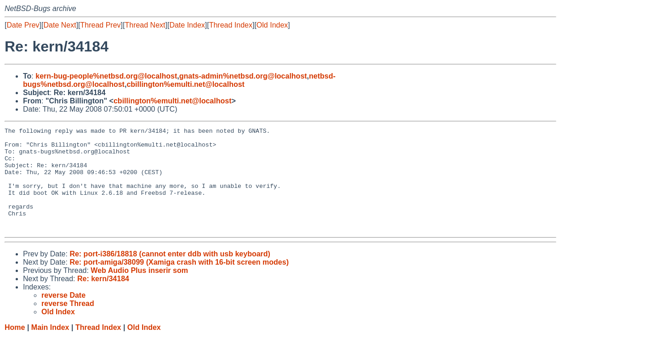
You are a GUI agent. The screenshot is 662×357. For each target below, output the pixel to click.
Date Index (187, 25)
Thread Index (230, 25)
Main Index (50, 348)
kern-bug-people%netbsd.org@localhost (106, 76)
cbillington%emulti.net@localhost (185, 84)
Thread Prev (100, 25)
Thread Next (145, 25)
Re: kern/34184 (103, 299)
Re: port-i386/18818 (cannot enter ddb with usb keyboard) (169, 274)
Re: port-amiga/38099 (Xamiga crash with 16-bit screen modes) (179, 283)
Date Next (59, 25)
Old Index (272, 25)
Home (15, 348)
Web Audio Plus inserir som (139, 291)
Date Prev (22, 25)
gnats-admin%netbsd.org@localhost (243, 76)
